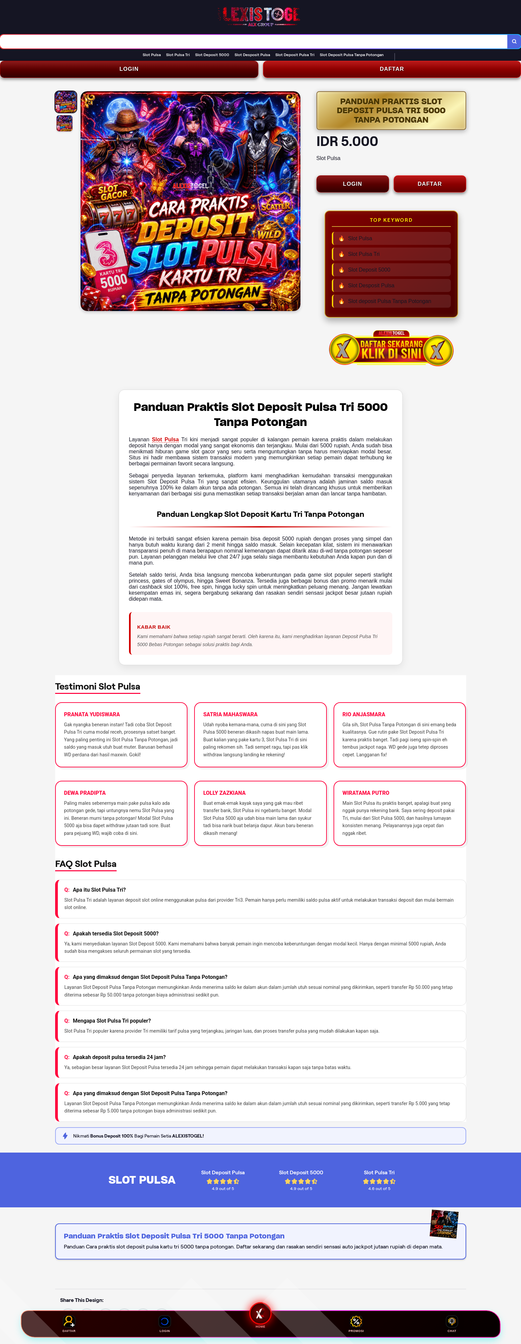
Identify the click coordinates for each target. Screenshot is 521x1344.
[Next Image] (295, 203)
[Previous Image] (86, 203)
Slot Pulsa (165, 442)
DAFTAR (391, 70)
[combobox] (253, 42)
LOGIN (129, 70)
